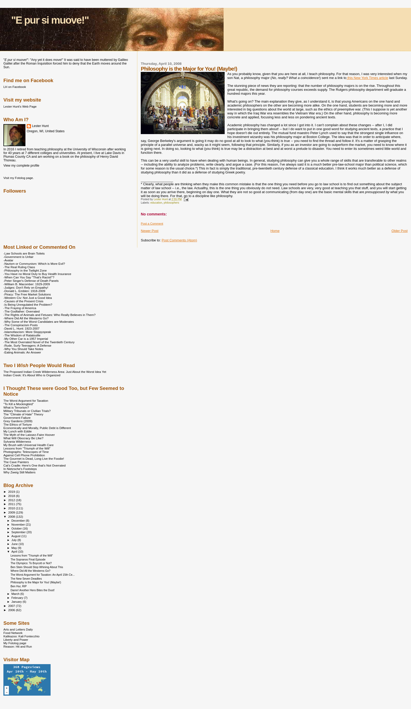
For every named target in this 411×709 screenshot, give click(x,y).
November (19, 524)
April (15, 551)
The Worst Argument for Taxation (25, 400)
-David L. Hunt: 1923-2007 (21, 328)
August (16, 536)
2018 (12, 496)
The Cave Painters (16, 462)
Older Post (400, 231)
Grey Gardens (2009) (18, 421)
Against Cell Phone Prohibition (24, 455)
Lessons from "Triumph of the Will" (26, 448)
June (15, 544)
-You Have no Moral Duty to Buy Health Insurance (37, 274)
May (15, 547)
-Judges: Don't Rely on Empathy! (25, 287)
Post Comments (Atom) (179, 240)
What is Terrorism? (16, 407)
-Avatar (8, 260)
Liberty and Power (15, 639)
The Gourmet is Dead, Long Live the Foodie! (33, 458)
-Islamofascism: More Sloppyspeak (27, 332)
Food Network (13, 632)
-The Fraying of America (19, 308)
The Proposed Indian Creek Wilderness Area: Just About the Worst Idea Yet (54, 371)
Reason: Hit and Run (17, 646)
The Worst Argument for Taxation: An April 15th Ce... (42, 574)
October (17, 528)
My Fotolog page (14, 643)
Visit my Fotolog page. (18, 177)
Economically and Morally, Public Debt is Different (37, 428)
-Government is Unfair (18, 256)
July (15, 540)
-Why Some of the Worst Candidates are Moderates (38, 321)
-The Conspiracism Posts (20, 325)
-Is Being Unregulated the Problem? (27, 304)
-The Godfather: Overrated (21, 311)
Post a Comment (152, 223)
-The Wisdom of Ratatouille (21, 335)
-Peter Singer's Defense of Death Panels (31, 280)
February (18, 597)
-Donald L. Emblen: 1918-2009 (24, 291)
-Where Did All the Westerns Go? (25, 318)
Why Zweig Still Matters (19, 472)
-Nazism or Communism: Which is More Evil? (34, 263)
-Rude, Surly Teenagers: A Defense (27, 345)
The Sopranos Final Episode (27, 559)
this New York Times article (367, 78)
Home (275, 231)
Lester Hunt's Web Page (19, 106)
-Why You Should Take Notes (23, 349)
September (19, 532)
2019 (12, 491)
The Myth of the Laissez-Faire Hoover (29, 434)
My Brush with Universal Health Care (28, 445)
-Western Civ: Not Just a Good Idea (27, 297)
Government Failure (17, 417)
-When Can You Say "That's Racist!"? (28, 277)
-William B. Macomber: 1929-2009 (26, 284)
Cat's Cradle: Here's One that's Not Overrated (34, 465)
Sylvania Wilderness (17, 441)
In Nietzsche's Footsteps (20, 468)
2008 (12, 516)
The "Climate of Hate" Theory (23, 414)
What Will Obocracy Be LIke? (23, 438)
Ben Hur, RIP (18, 586)
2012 (12, 500)
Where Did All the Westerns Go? (30, 570)
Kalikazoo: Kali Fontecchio (21, 636)
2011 (12, 504)
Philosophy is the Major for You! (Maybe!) (35, 582)
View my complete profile (21, 165)
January (17, 601)
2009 (12, 512)
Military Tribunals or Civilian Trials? (27, 410)
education (156, 202)
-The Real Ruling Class (19, 267)
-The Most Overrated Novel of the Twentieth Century (38, 342)
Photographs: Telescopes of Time (26, 451)
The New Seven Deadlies (26, 578)
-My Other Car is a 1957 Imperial (25, 338)
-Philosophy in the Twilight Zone (25, 270)
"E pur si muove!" (50, 20)
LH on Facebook (14, 86)
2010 (12, 508)
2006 (12, 610)
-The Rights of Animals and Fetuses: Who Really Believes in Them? (49, 314)
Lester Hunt (40, 126)
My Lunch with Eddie (17, 431)
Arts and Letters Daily (18, 629)
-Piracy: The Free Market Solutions (27, 294)
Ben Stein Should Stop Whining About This (36, 567)
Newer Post (149, 231)
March (16, 593)
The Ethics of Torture (17, 424)
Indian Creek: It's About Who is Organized (31, 375)
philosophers (171, 202)
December (19, 520)
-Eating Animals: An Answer (22, 352)
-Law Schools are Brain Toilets (24, 253)
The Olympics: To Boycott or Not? (31, 563)
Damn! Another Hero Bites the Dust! (32, 590)
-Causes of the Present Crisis (23, 301)
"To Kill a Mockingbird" (18, 404)
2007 (12, 605)
